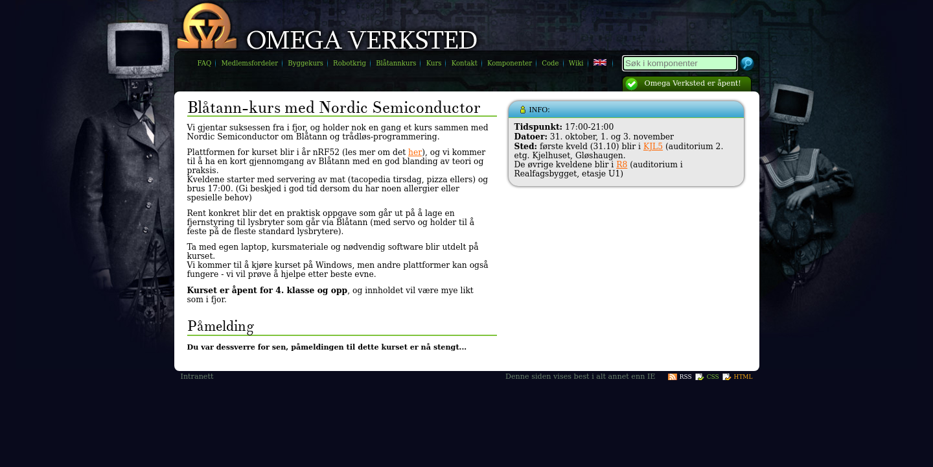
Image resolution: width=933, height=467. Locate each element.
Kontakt (465, 63)
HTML (743, 377)
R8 (621, 164)
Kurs (434, 63)
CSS (713, 377)
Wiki (576, 63)
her (415, 152)
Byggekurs (305, 63)
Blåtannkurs (396, 63)
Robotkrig (349, 63)
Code (550, 63)
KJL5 (653, 146)
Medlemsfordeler (249, 63)
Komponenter (509, 63)
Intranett (197, 376)
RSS (686, 377)
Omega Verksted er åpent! (693, 83)
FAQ (205, 63)
